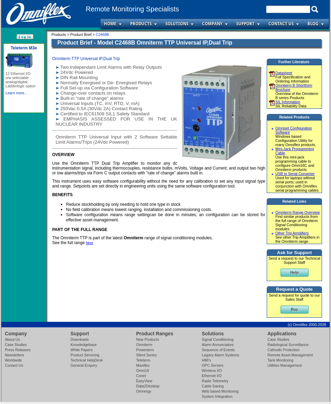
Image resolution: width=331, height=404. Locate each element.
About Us (12, 339)
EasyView (144, 381)
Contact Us (281, 23)
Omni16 (142, 370)
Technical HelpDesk (86, 360)
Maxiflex (143, 365)
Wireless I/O (212, 370)
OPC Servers (213, 365)
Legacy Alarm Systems (220, 355)
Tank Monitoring (280, 360)
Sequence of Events (218, 350)
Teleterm (143, 360)
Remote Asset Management (290, 355)
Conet (141, 376)
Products (141, 23)
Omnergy (143, 391)
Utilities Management (284, 365)
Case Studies (16, 345)
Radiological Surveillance (288, 345)
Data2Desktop (148, 386)
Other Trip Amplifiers (292, 233)
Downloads (79, 339)
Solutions (177, 23)
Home (110, 23)
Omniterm (144, 345)
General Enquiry (83, 365)
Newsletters (14, 355)
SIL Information (287, 102)
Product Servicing (85, 355)
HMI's (206, 360)
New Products (147, 339)
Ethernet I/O (211, 376)
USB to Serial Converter (295, 174)
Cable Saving (213, 386)
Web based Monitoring (220, 391)
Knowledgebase (83, 345)
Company (212, 23)
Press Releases (18, 350)
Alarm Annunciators (218, 345)
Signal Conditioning (218, 339)
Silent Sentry (146, 355)
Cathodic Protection (283, 350)
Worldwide (13, 360)
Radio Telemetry (215, 381)
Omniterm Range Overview (297, 212)
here (89, 243)
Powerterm (145, 350)
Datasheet (283, 73)
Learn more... (16, 93)
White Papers (81, 350)
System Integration (217, 396)
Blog (313, 23)
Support (245, 23)
